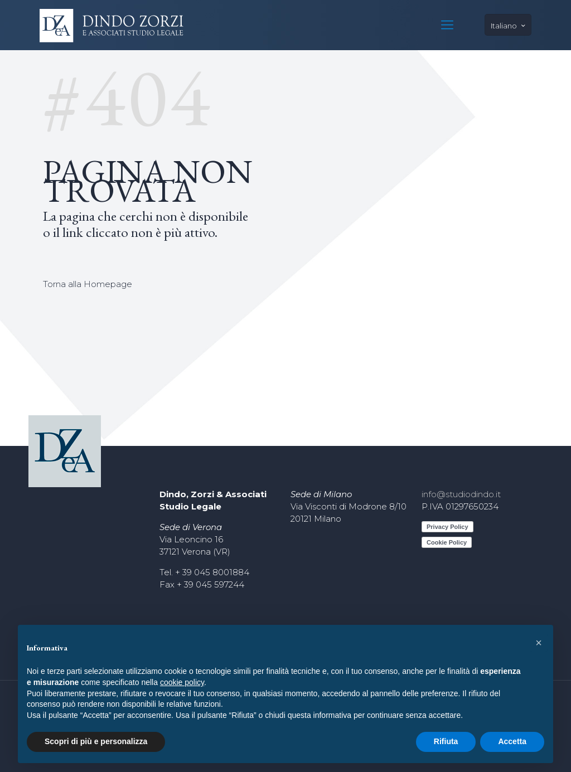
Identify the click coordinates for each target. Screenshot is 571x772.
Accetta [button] (512, 741)
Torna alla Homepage (87, 284)
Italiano (509, 26)
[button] (539, 643)
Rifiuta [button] (446, 741)
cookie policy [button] (182, 682)
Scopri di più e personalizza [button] (96, 741)
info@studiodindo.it (461, 494)
